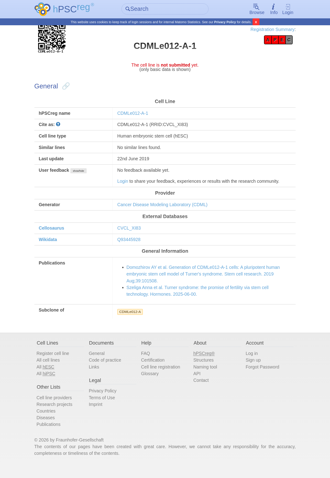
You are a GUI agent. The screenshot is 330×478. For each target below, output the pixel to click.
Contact (201, 390)
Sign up (252, 369)
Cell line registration (162, 376)
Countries (49, 421)
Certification (154, 369)
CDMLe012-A (132, 320)
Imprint (97, 414)
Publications (51, 435)
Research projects (57, 414)
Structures (203, 369)
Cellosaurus (54, 233)
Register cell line (56, 362)
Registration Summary (269, 29)
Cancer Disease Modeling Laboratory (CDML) (165, 209)
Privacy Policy (225, 22)
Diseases (48, 428)
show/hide (82, 174)
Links (95, 376)
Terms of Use (103, 408)
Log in (250, 362)
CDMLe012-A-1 (134, 115)
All (48, 376)
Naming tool (205, 376)
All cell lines (51, 369)
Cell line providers (57, 408)
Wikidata (50, 245)
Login (285, 9)
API (196, 383)
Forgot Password (261, 376)
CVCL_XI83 (130, 233)
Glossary (151, 383)
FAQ (146, 362)
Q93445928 (130, 245)
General (98, 362)
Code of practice (107, 369)
